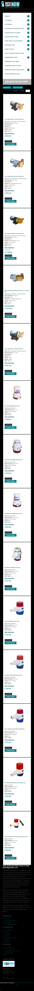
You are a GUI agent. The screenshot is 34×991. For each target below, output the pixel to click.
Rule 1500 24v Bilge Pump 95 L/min (12, 405)
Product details (10, 144)
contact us (28, 907)
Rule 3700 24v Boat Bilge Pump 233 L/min (13, 459)
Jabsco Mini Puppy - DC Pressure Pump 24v (14, 348)
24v (18, 907)
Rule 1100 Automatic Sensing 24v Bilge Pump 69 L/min (16, 836)
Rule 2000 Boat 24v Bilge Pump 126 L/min (13, 513)
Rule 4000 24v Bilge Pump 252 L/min (12, 567)
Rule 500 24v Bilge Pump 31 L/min (12, 621)
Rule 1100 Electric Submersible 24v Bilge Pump (14, 728)
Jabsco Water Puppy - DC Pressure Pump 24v (14, 119)
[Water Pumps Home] (11, 4)
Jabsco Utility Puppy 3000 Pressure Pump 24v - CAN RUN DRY (17, 291)
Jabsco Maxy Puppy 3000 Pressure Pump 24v (14, 233)
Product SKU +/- (7, 87)
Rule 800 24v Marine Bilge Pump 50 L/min (13, 675)
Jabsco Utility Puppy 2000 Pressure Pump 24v (14, 176)
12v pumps (11, 907)
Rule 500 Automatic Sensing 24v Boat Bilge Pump (15, 782)
